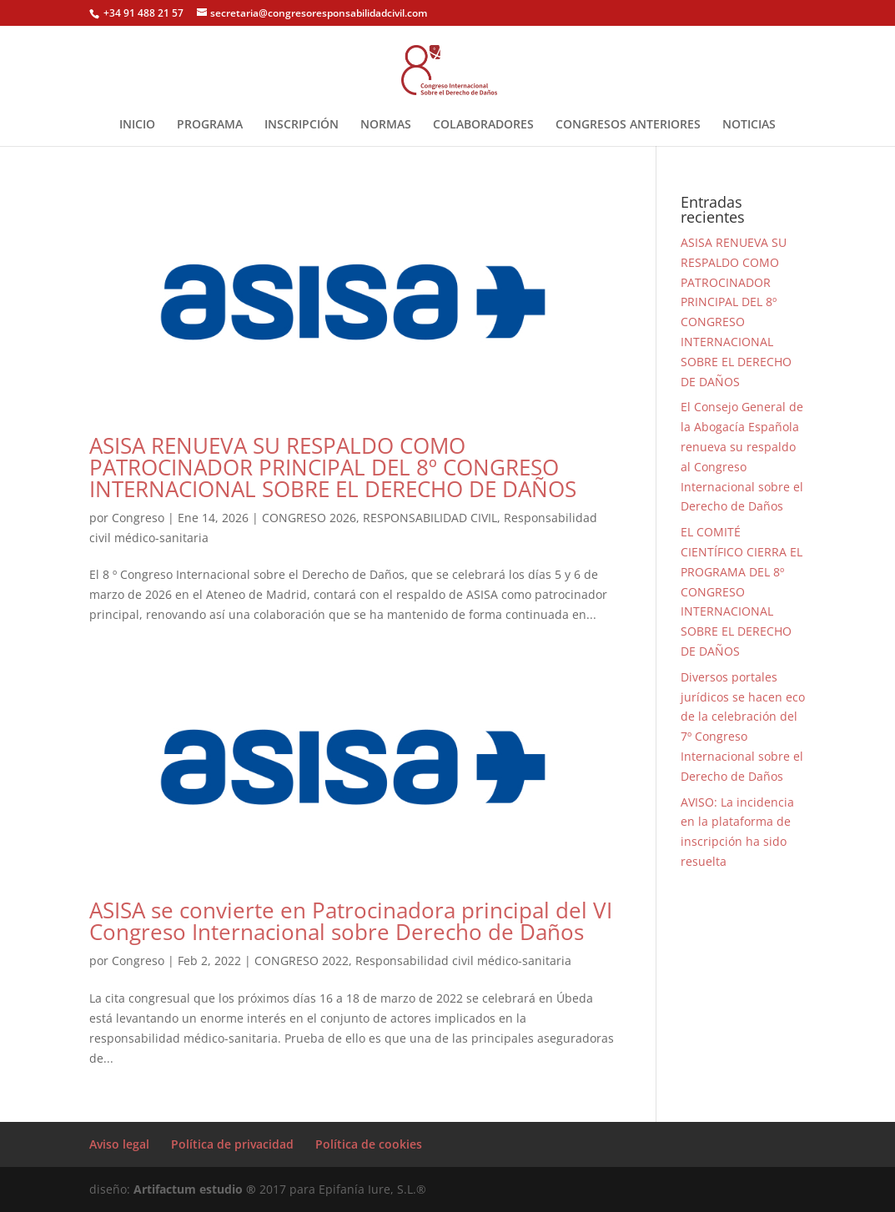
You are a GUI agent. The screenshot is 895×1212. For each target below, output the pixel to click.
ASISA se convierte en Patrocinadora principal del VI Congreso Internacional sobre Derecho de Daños (350, 921)
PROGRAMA (210, 125)
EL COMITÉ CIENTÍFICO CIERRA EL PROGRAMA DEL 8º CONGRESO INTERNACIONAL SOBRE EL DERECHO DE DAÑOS (741, 591)
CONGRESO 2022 (301, 960)
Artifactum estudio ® (196, 1189)
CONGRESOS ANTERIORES (628, 125)
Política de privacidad (232, 1144)
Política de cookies (368, 1144)
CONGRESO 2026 (309, 518)
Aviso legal (119, 1144)
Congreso (138, 518)
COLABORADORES (483, 125)
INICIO (137, 125)
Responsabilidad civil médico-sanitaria (463, 960)
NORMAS (385, 125)
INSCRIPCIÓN (301, 125)
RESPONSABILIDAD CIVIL (430, 518)
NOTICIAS (749, 125)
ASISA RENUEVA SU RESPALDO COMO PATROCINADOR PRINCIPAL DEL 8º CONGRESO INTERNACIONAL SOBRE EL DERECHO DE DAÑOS (332, 467)
